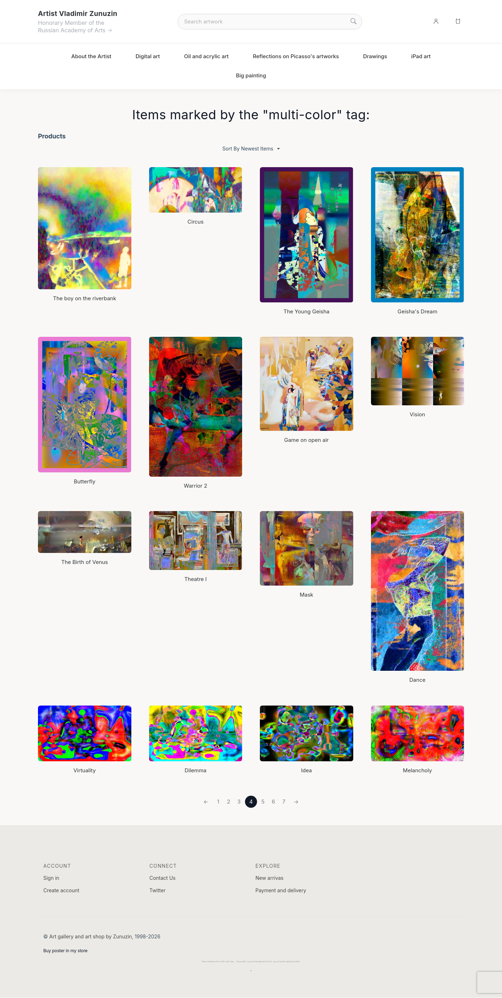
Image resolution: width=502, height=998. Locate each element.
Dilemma (196, 770)
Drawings (375, 56)
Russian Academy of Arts (71, 30)
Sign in (51, 878)
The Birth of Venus (84, 562)
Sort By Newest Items (251, 149)
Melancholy (417, 770)
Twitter (157, 891)
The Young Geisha (306, 311)
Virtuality (84, 770)
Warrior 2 (195, 485)
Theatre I (195, 579)
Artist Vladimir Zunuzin (77, 14)
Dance (417, 680)
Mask (306, 595)
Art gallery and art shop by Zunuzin (90, 936)
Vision (417, 414)
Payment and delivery (280, 891)
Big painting (251, 75)
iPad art (421, 56)
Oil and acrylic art (206, 56)
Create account (61, 891)
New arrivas (269, 878)
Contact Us (162, 878)
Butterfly (85, 481)
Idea (306, 770)
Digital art (148, 56)
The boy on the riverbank (84, 298)
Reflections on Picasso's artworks (296, 56)
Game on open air (306, 440)
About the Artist (91, 56)
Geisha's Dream (417, 311)
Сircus (195, 222)
